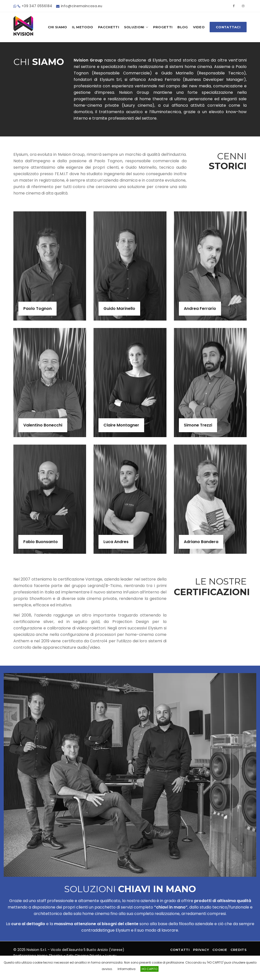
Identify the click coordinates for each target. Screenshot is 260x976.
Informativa (126, 969)
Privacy (201, 950)
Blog (182, 27)
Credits (238, 950)
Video (199, 27)
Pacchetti (108, 27)
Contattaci (228, 27)
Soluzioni (136, 27)
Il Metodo (82, 27)
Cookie (219, 950)
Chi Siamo (57, 27)
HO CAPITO (149, 969)
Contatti (180, 950)
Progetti (162, 27)
